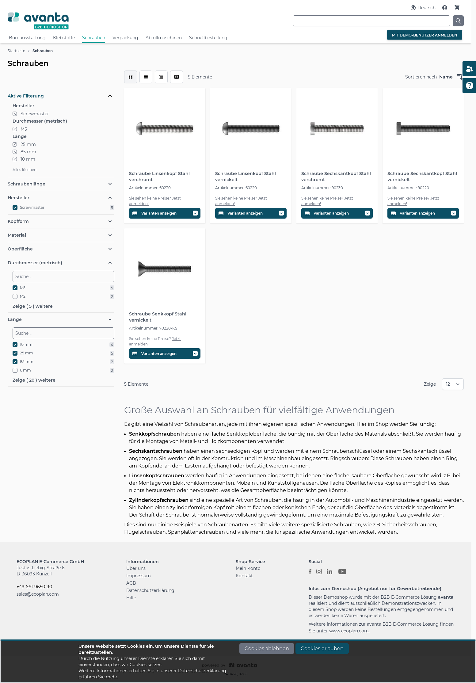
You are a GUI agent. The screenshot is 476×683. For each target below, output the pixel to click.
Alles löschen (24, 169)
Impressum (138, 575)
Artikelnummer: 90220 (408, 187)
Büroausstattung (27, 37)
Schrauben (93, 37)
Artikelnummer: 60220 (236, 187)
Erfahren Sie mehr (97, 677)
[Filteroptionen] (61, 82)
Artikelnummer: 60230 (150, 187)
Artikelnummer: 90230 (322, 187)
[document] (238, 661)
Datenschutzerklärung (150, 590)
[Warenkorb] (457, 7)
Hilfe (131, 598)
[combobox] (371, 20)
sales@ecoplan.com (38, 594)
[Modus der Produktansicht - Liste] (145, 77)
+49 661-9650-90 (34, 587)
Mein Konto (248, 568)
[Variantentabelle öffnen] (164, 213)
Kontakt (244, 575)
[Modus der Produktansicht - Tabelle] (161, 77)
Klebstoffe (64, 37)
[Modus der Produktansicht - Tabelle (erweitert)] (176, 77)
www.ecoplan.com (349, 631)
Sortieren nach (421, 77)
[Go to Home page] (84, 20)
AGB (131, 583)
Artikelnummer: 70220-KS (153, 328)
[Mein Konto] (445, 8)
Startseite (16, 50)
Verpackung (125, 37)
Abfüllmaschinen (164, 37)
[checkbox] (130, 77)
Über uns (136, 568)
